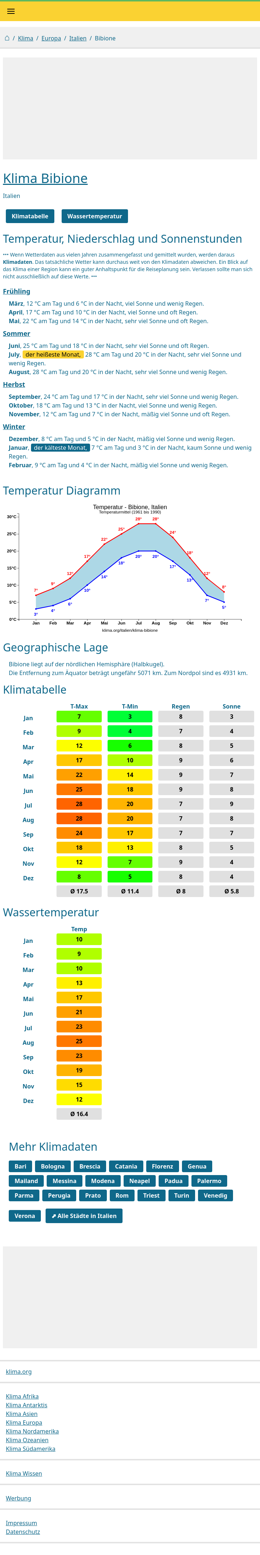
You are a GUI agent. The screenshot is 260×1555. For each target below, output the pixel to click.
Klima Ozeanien (27, 1440)
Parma (24, 1195)
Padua (173, 1181)
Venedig (216, 1195)
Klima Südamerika (30, 1449)
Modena (103, 1181)
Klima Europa (24, 1423)
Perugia (59, 1195)
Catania (126, 1166)
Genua (197, 1166)
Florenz (162, 1166)
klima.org (19, 1372)
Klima (25, 38)
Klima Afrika (22, 1396)
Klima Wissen (24, 1473)
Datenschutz (23, 1532)
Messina (64, 1181)
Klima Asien (22, 1414)
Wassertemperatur (94, 216)
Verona (25, 1216)
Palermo (209, 1181)
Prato (93, 1195)
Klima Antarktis (26, 1405)
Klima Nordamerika (32, 1431)
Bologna (53, 1166)
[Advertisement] (130, 108)
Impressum (21, 1523)
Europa (51, 38)
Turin (181, 1195)
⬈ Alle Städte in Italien (84, 1216)
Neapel (139, 1181)
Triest (151, 1195)
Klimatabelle (30, 216)
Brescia (90, 1166)
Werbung (18, 1498)
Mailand (26, 1181)
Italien (77, 38)
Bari (20, 1166)
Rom (122, 1195)
